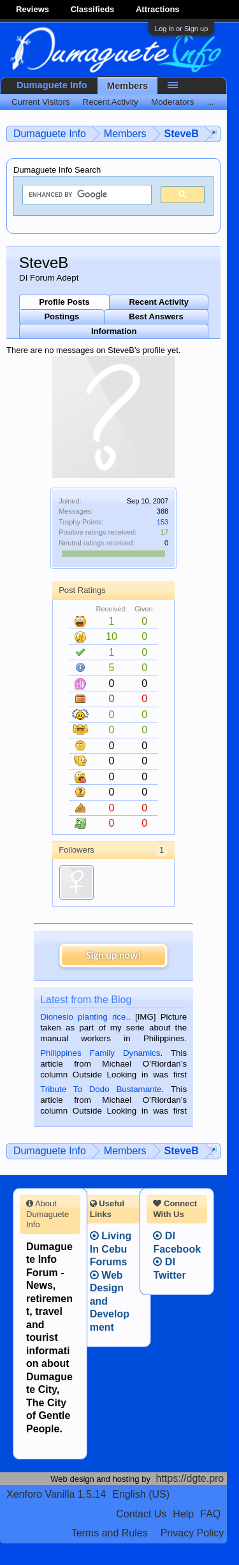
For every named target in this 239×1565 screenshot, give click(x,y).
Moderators (172, 102)
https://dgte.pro (190, 1478)
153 (162, 522)
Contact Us (141, 1513)
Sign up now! (113, 955)
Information (114, 331)
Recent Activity (158, 302)
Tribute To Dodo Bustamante (100, 1089)
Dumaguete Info (52, 85)
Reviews (32, 9)
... (210, 102)
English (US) (141, 1494)
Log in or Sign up (181, 28)
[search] (86, 195)
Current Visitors (40, 102)
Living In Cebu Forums (111, 1248)
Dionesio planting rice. (84, 1017)
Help (183, 1513)
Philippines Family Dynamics (100, 1053)
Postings (61, 316)
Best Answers (156, 316)
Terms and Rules (109, 1533)
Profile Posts (64, 302)
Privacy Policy (192, 1533)
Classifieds (93, 9)
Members (127, 86)
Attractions (158, 9)
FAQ (210, 1513)
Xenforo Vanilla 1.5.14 (56, 1494)
